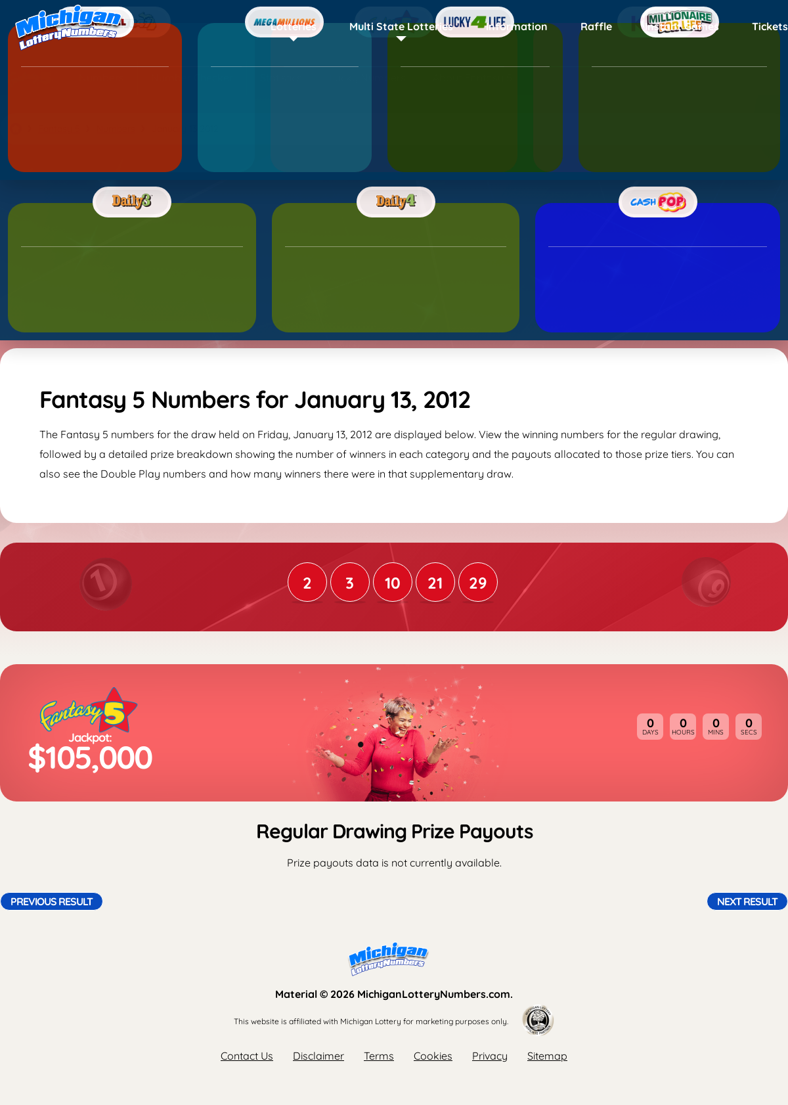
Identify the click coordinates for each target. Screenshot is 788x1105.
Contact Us (247, 1055)
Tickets (770, 26)
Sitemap (547, 1055)
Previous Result (52, 901)
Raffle (596, 26)
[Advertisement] (394, 246)
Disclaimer (318, 1055)
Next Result (747, 901)
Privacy (490, 1055)
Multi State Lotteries (401, 26)
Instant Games (682, 26)
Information (517, 26)
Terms (379, 1055)
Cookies (433, 1055)
